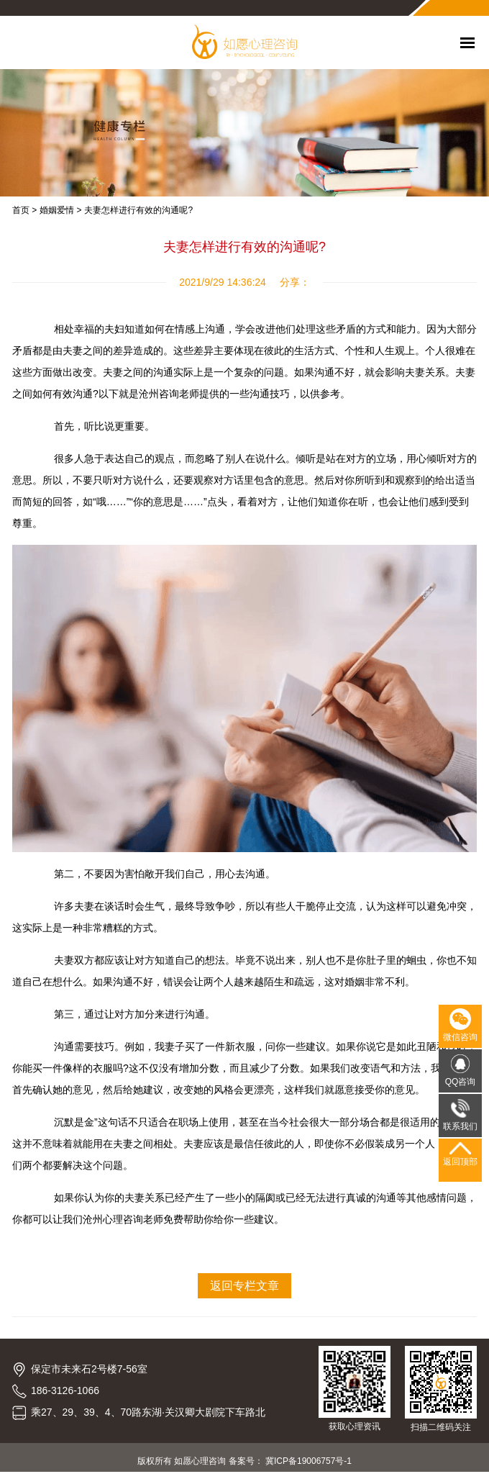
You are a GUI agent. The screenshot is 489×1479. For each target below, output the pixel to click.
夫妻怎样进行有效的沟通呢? (138, 210)
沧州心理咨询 (113, 1219)
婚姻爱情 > (60, 210)
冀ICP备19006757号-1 (308, 1461)
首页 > (24, 210)
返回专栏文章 (244, 1286)
